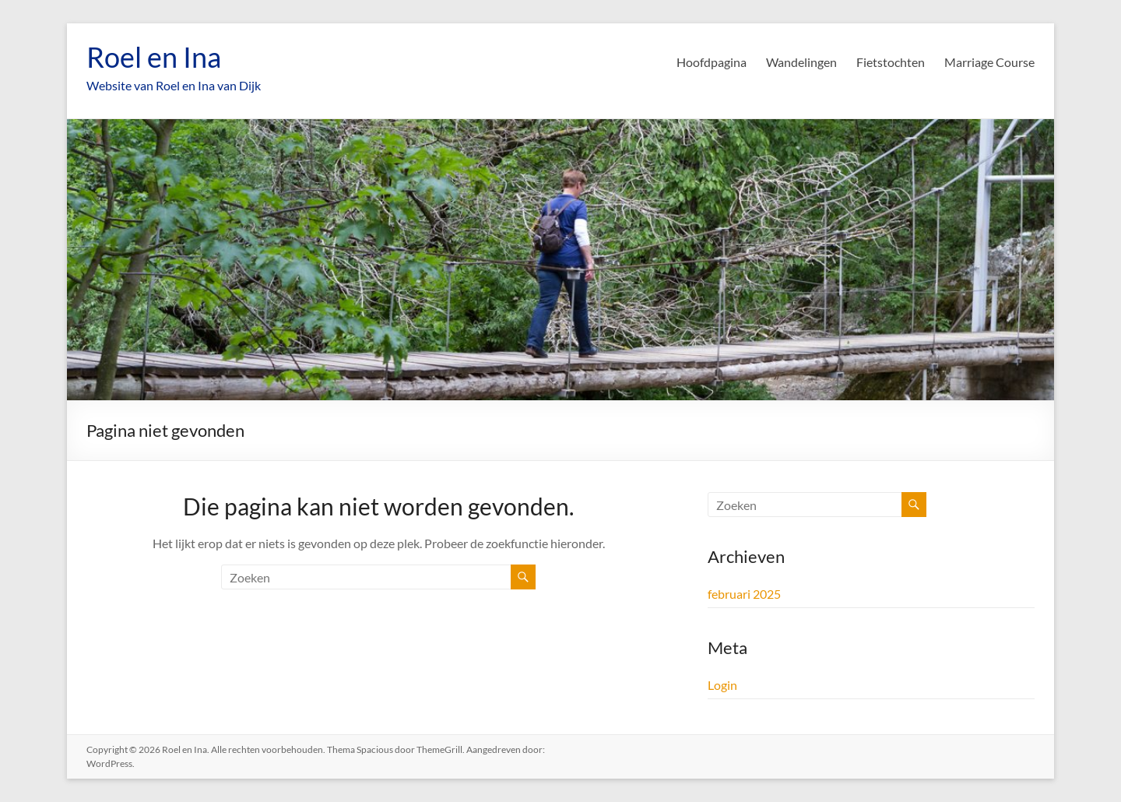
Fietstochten (890, 62)
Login (722, 684)
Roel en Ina (153, 57)
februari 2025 (744, 593)
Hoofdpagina (711, 62)
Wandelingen (801, 62)
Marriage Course (989, 62)
